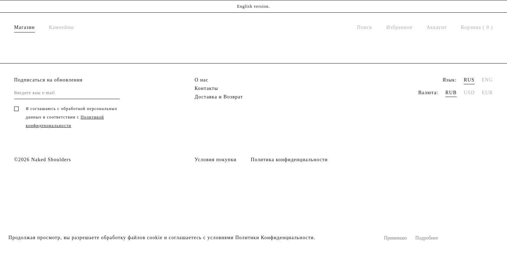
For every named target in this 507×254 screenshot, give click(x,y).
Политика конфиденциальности (289, 159)
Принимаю (395, 238)
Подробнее (426, 238)
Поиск (364, 27)
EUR (487, 92)
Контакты (206, 88)
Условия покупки (216, 159)
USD (469, 92)
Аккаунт (437, 27)
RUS (469, 80)
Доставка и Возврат (219, 96)
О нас (201, 80)
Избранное (399, 27)
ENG (487, 80)
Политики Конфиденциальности (274, 237)
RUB (451, 92)
